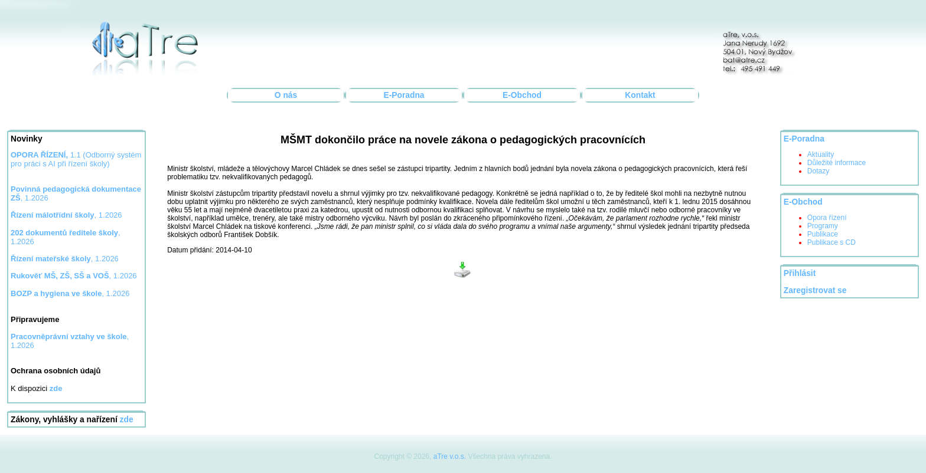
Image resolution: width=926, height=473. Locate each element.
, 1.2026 (66, 215)
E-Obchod (522, 95)
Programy (822, 226)
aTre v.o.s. (449, 456)
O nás (286, 95)
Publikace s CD (831, 242)
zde (126, 419)
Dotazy (818, 171)
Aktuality (820, 154)
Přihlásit (800, 273)
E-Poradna (404, 95)
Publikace (822, 234)
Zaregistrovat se (815, 290)
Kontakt (640, 95)
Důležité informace (836, 163)
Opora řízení (827, 217)
